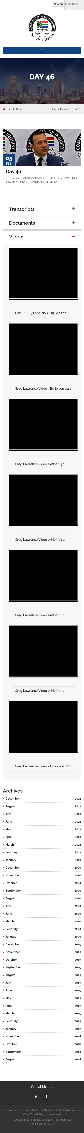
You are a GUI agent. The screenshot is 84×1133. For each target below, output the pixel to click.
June (43, 821)
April (43, 837)
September (43, 890)
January (43, 860)
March (43, 844)
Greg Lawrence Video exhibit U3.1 (40, 464)
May (43, 829)
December (43, 798)
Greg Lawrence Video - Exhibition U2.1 (43, 388)
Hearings (65, 109)
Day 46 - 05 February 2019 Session (40, 313)
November (43, 875)
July (43, 814)
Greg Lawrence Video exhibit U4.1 (40, 540)
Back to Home (13, 109)
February (43, 852)
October (43, 883)
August (43, 806)
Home (54, 109)
